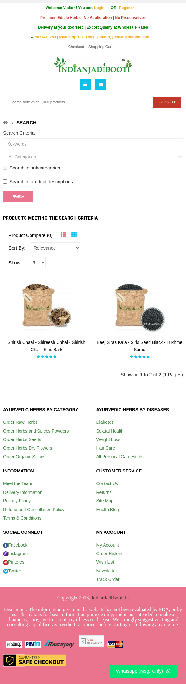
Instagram (15, 553)
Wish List (105, 562)
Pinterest (14, 562)
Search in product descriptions (38, 181)
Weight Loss (108, 439)
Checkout (76, 47)
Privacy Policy (17, 500)
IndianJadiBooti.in (110, 597)
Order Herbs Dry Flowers (27, 447)
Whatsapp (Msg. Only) (143, 671)
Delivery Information (22, 492)
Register (126, 8)
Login (99, 8)
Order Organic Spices (24, 456)
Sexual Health (110, 430)
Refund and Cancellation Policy (34, 509)
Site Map (105, 500)
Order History (109, 553)
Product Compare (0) (30, 235)
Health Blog (107, 509)
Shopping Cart (100, 47)
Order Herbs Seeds (22, 439)
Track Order (108, 579)
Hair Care (105, 447)
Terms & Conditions (22, 518)
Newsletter (106, 570)
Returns (104, 492)
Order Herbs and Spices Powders (36, 430)
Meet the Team (17, 483)
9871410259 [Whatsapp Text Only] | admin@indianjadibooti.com (92, 37)
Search (26, 122)
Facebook (15, 545)
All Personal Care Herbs (120, 456)
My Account (107, 545)
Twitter (12, 570)
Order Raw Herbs (20, 422)
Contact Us (107, 483)
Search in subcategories (31, 167)
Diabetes (105, 422)
